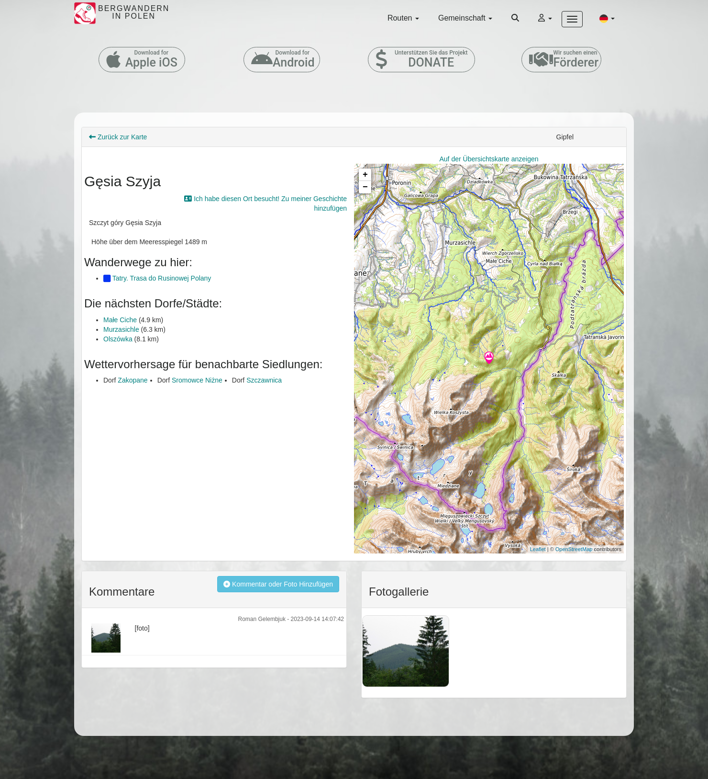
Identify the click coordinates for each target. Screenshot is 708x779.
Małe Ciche (120, 320)
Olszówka (118, 339)
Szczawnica (264, 380)
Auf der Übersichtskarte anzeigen (489, 159)
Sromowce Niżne (197, 380)
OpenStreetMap (574, 549)
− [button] (365, 187)
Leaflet (538, 549)
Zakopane (132, 380)
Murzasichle (121, 329)
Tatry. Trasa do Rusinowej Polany (157, 278)
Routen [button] (403, 18)
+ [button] (365, 175)
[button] (607, 18)
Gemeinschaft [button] (465, 18)
